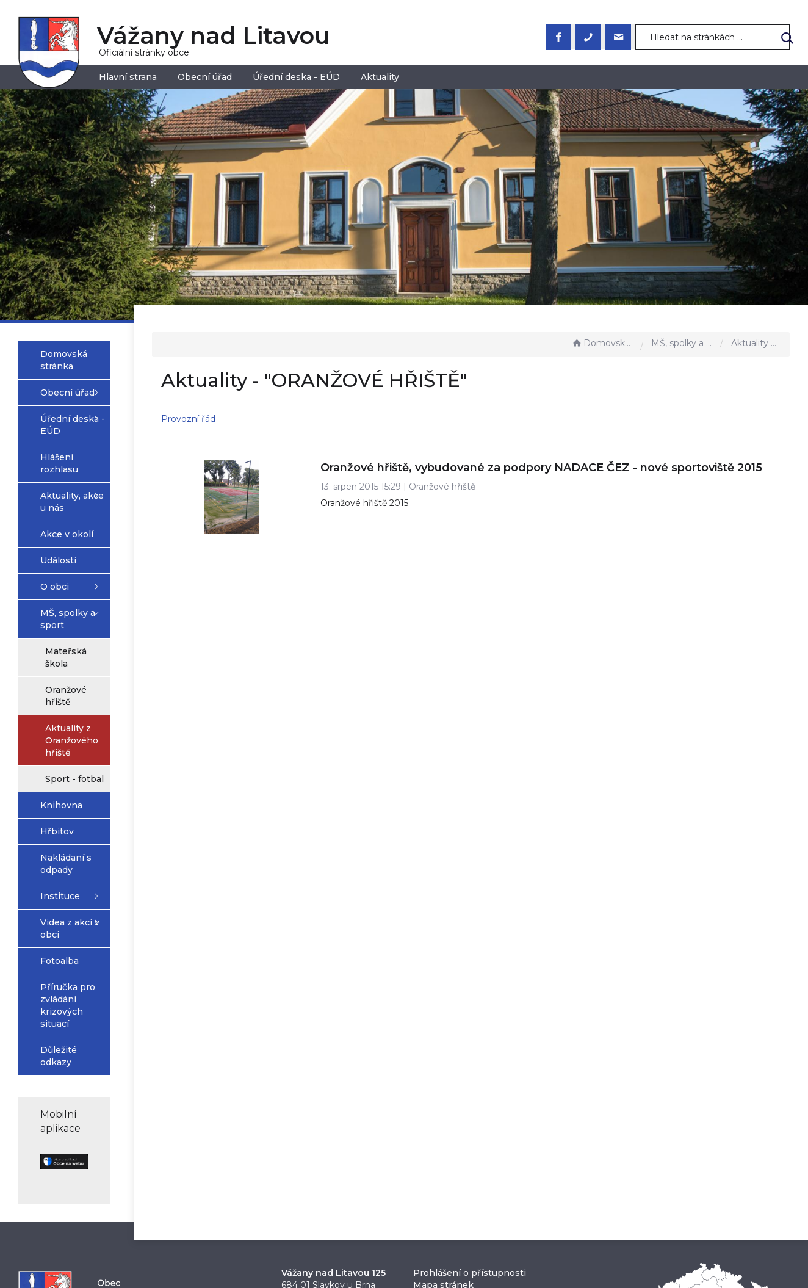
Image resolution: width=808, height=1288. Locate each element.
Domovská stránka (603, 343)
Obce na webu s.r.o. (537, 1245)
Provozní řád (280, 418)
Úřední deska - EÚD (296, 76)
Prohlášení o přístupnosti (469, 1115)
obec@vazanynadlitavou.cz (340, 1164)
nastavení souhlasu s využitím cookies (601, 1260)
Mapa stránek (443, 1128)
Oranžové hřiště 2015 (434, 518)
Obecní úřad (205, 76)
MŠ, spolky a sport (683, 343)
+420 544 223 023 (321, 1152)
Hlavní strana (128, 76)
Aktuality (380, 76)
